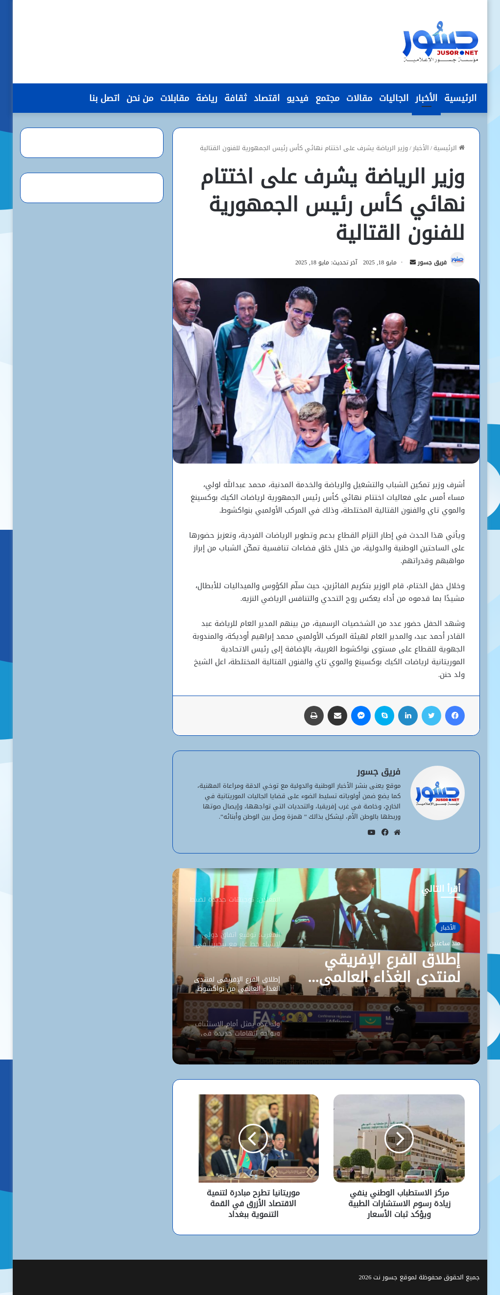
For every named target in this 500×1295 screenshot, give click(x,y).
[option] (326, 966)
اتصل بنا (104, 98)
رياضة (206, 98)
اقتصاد (267, 98)
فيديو (297, 98)
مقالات (359, 98)
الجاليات (393, 98)
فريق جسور (432, 262)
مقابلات (174, 98)
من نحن (139, 98)
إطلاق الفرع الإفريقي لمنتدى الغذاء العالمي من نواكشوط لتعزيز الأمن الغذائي (380, 968)
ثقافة (235, 98)
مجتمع (327, 98)
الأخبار (426, 98)
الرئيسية (460, 98)
